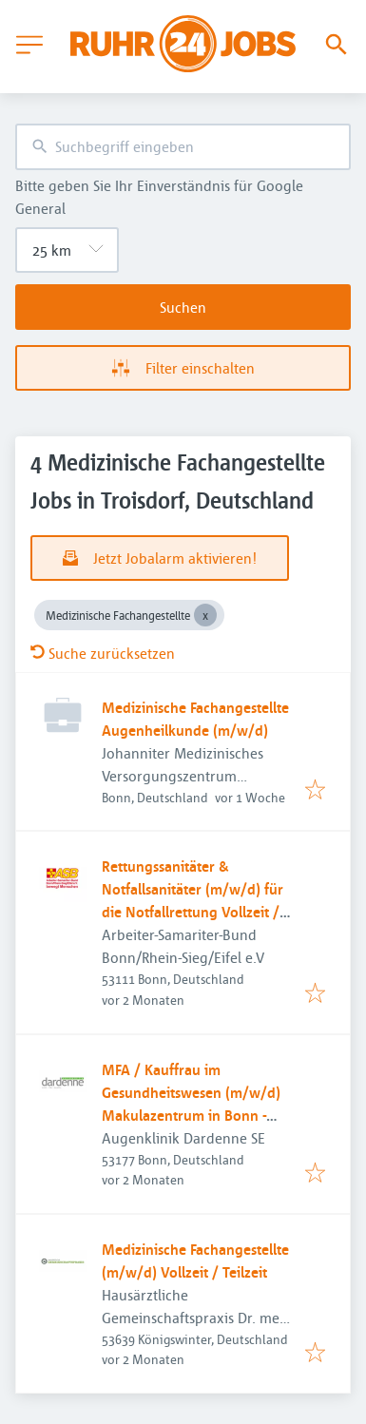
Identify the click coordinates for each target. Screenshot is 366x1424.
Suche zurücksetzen (102, 653)
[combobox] (183, 147)
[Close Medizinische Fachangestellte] (205, 615)
